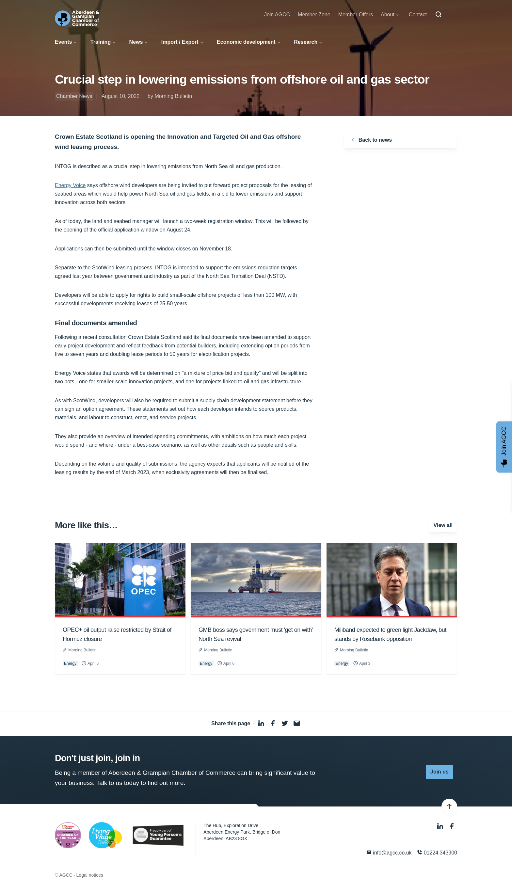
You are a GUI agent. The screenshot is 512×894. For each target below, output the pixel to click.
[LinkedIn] (440, 826)
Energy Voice (70, 185)
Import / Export (180, 42)
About (387, 14)
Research (305, 42)
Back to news (370, 140)
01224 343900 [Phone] (437, 852)
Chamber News (74, 96)
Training (100, 42)
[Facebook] (452, 826)
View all (443, 525)
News (136, 42)
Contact (418, 14)
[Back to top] (449, 807)
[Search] (438, 14)
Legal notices (90, 875)
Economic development (246, 42)
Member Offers (355, 14)
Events (63, 42)
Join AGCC (277, 14)
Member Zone (314, 14)
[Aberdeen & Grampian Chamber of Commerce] (77, 18)
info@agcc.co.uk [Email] (389, 852)
